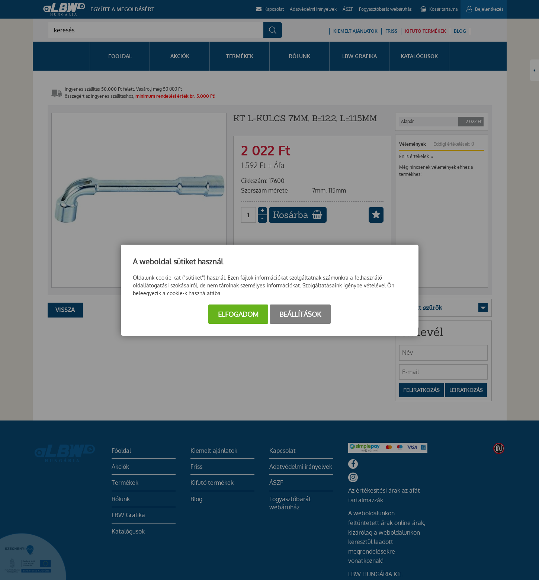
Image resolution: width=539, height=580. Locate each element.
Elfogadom (238, 314)
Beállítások (300, 314)
